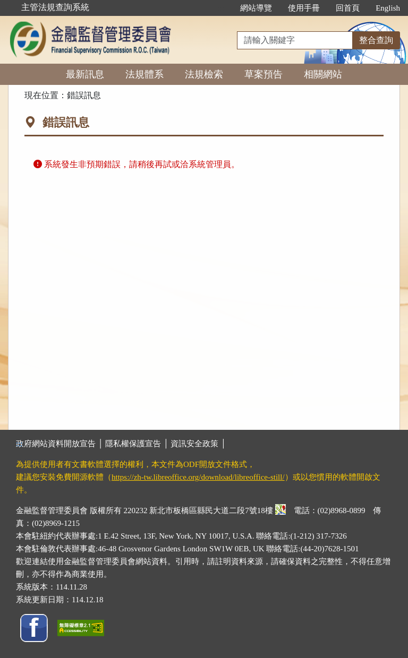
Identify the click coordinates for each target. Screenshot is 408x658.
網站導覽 (256, 8)
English (388, 8)
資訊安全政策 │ (198, 443)
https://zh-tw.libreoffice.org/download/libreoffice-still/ (198, 477)
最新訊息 (85, 74)
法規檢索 (204, 74)
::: (221, 8)
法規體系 (144, 74)
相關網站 (323, 74)
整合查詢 (376, 40)
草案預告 (263, 74)
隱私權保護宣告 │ (138, 443)
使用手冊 (304, 8)
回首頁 (348, 8)
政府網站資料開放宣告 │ (60, 443)
